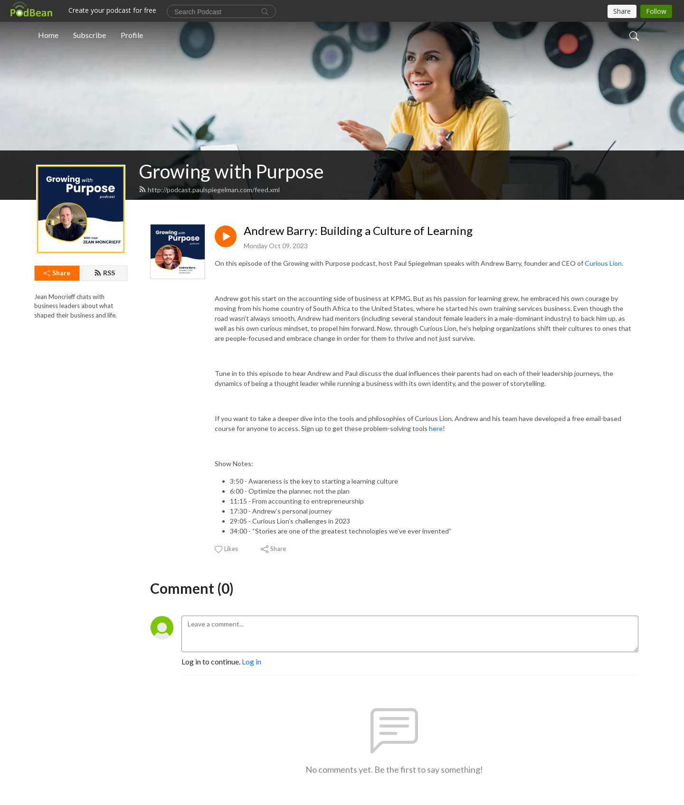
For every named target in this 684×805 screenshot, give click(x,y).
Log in (251, 661)
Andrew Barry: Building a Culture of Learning (358, 230)
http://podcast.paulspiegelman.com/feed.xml (209, 190)
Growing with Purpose (231, 171)
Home (48, 34)
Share (57, 273)
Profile (132, 34)
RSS (104, 273)
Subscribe (89, 34)
